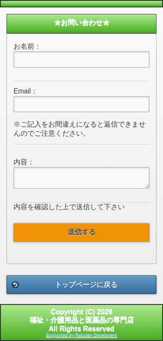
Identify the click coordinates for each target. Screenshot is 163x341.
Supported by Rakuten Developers (81, 335)
